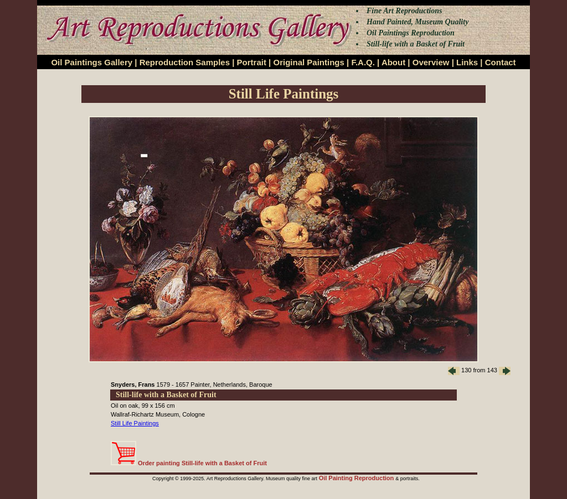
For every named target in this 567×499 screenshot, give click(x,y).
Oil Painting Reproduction (357, 478)
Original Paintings (308, 62)
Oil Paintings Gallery (91, 62)
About (393, 62)
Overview (431, 62)
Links (467, 62)
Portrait (251, 62)
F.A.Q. (363, 62)
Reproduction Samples (185, 62)
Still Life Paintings (135, 423)
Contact (500, 62)
